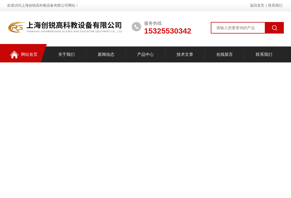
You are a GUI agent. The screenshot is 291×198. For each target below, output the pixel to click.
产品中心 (145, 54)
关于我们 (66, 54)
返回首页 (257, 5)
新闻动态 (106, 54)
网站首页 (23, 55)
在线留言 (224, 54)
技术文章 (185, 54)
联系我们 (275, 5)
